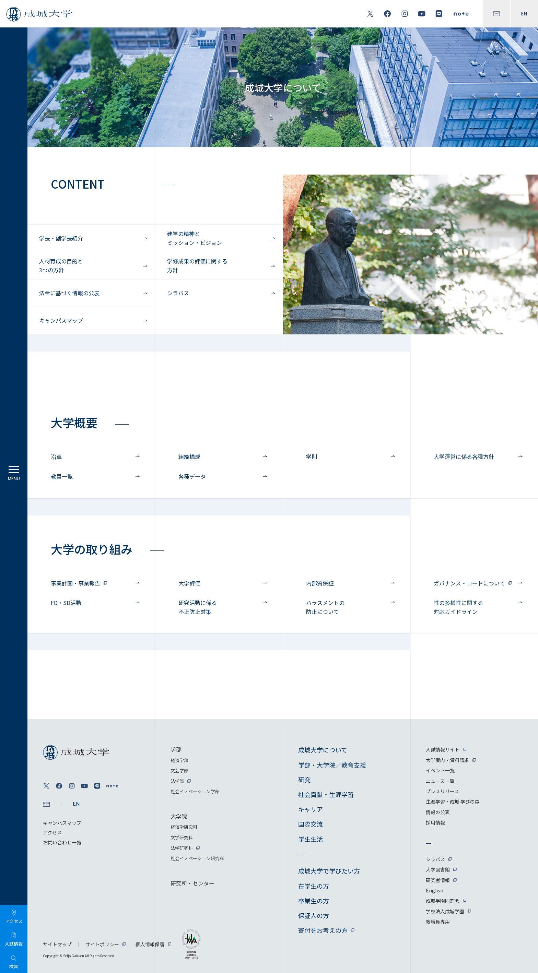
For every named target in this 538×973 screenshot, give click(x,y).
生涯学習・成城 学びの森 (453, 801)
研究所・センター (192, 883)
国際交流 (310, 823)
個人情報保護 (150, 944)
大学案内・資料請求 (447, 760)
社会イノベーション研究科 (197, 858)
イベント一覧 (440, 770)
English (434, 890)
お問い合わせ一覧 (62, 842)
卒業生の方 (313, 900)
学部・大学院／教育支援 (332, 764)
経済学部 (179, 760)
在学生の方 (313, 885)
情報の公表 (438, 812)
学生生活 (310, 838)
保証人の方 (313, 915)
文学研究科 (182, 837)
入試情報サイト (442, 749)
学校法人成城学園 (445, 911)
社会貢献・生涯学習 (326, 794)
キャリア (310, 809)
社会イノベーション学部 (195, 791)
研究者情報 (438, 880)
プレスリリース (442, 791)
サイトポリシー (102, 944)
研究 (304, 779)
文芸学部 (179, 770)
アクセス (52, 832)
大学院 (179, 816)
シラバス (435, 859)
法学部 (177, 781)
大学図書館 (438, 869)
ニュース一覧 (440, 781)
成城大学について (322, 749)
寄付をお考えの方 (323, 930)
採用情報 (435, 822)
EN (524, 13)
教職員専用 (438, 921)
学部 (176, 749)
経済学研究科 (184, 827)
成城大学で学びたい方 (329, 870)
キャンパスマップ (62, 822)
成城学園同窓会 (442, 900)
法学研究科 (182, 848)
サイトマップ (57, 944)
